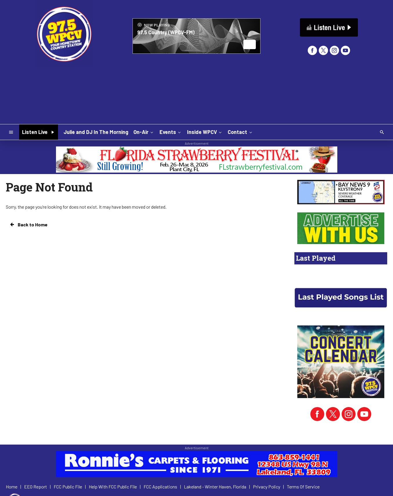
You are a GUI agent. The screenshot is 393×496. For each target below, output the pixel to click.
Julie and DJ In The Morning (96, 132)
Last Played (316, 258)
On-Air (143, 131)
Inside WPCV (205, 131)
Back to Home (28, 225)
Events (171, 131)
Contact (240, 131)
